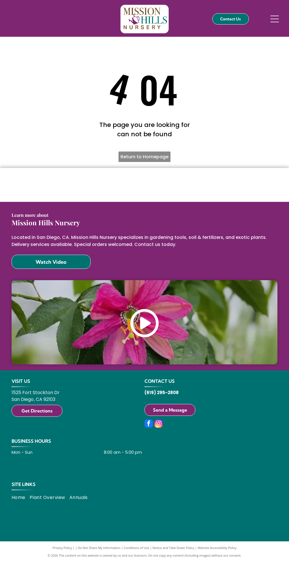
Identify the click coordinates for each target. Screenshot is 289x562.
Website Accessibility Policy (217, 548)
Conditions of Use (136, 548)
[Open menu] (274, 19)
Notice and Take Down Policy (173, 548)
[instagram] (158, 424)
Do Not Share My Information (99, 548)
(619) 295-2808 (161, 392)
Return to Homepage (144, 157)
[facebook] (148, 424)
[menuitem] (21, 497)
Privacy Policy (62, 548)
